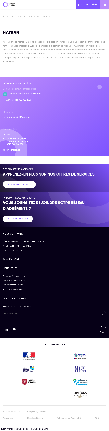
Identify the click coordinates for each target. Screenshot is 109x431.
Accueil (21, 17)
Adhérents (34, 17)
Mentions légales (35, 418)
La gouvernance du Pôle (13, 285)
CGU (97, 418)
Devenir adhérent (88, 5)
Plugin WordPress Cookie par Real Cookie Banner (24, 429)
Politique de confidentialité (69, 418)
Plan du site (8, 418)
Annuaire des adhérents (13, 289)
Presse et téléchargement (14, 276)
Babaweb (42, 412)
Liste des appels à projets (14, 280)
